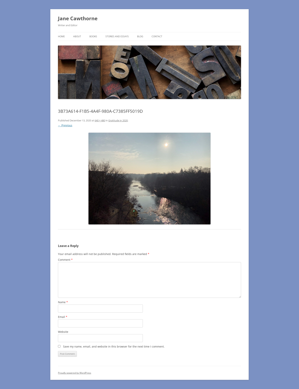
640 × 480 (100, 120)
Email (62, 317)
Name (63, 302)
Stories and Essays (117, 36)
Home (61, 36)
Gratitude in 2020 (118, 120)
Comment (65, 259)
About (77, 36)
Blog (140, 36)
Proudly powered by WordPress (74, 372)
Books (93, 36)
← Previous (65, 125)
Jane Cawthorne (77, 18)
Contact (157, 36)
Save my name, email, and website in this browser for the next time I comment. (114, 346)
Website (63, 332)
